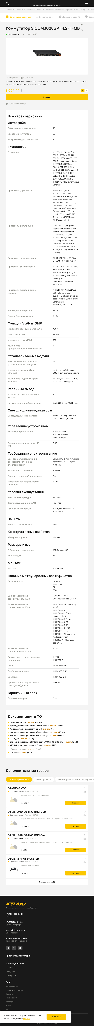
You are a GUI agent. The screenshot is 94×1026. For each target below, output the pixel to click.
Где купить (10, 971)
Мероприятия (12, 986)
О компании (11, 967)
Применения (11, 997)
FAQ (7, 1009)
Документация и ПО (71, 17)
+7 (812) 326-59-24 (14, 922)
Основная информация (20, 17)
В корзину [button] (47, 97)
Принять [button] (56, 1016)
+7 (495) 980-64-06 (15, 914)
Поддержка (11, 975)
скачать (30, 722)
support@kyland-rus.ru (16, 938)
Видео (8, 1005)
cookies (26, 1018)
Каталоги (10, 1001)
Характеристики (46, 17)
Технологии (11, 994)
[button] (47, 882)
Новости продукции (14, 990)
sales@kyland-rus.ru (15, 930)
